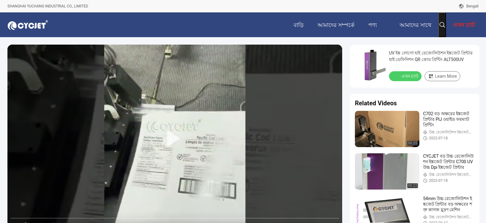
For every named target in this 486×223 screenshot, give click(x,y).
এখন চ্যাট (405, 76)
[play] (175, 138)
